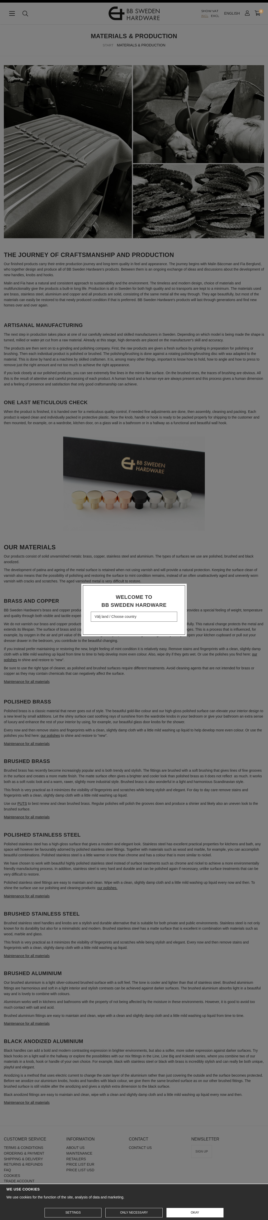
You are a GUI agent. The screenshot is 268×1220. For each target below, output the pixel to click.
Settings (73, 1212)
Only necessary (134, 1212)
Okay (195, 1212)
